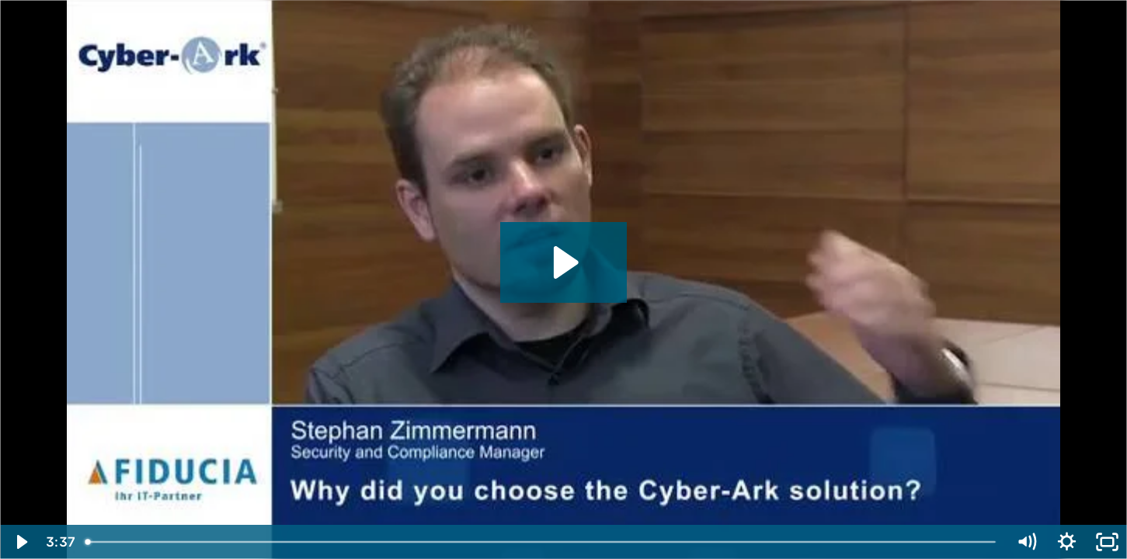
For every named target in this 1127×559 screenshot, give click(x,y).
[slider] (542, 542)
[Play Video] (20, 542)
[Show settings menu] (1066, 542)
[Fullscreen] (1107, 542)
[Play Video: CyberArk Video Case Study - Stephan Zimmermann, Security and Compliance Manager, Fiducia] (563, 262)
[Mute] (1026, 542)
